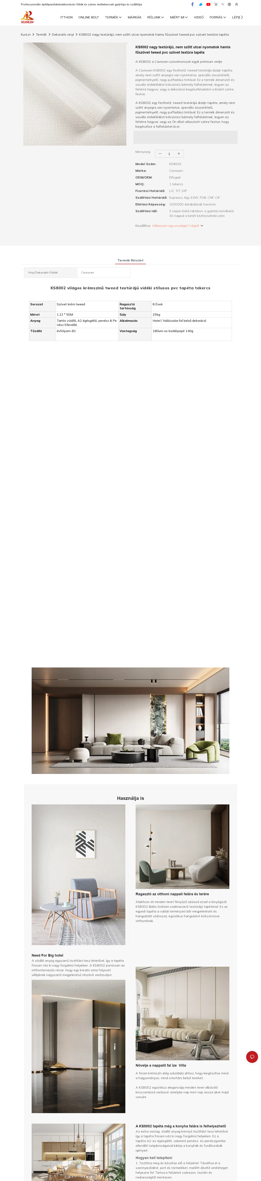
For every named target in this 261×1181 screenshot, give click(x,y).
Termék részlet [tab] (130, 260)
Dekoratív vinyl (63, 34)
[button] (242, 17)
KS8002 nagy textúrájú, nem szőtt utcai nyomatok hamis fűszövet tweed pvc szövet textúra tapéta (154, 34)
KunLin (26, 34)
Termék (41, 34)
